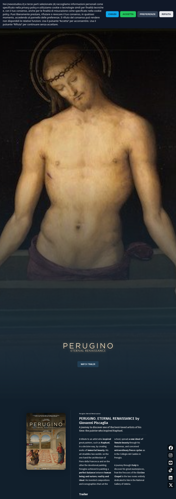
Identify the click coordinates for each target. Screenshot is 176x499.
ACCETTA (128, 14)
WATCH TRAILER (88, 364)
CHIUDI (112, 14)
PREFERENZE (148, 14)
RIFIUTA (166, 14)
